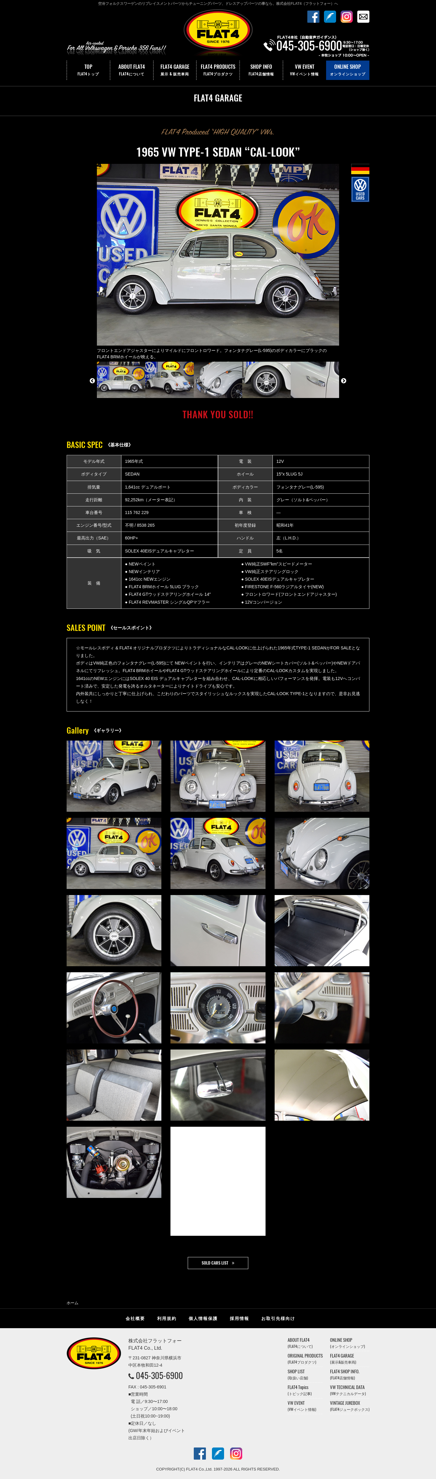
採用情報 (239, 1318)
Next (344, 381)
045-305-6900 (159, 1375)
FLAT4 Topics (300, 1390)
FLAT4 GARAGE (175, 70)
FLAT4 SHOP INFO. (344, 1374)
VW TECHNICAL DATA (348, 1390)
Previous (92, 381)
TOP (88, 70)
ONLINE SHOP (347, 70)
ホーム (72, 1303)
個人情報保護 (203, 1318)
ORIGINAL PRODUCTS (305, 1359)
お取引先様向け (278, 1318)
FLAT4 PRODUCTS (218, 70)
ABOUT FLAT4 (131, 70)
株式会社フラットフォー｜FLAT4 (218, 34)
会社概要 (135, 1318)
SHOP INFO (261, 70)
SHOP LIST (298, 1374)
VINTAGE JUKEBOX (349, 1406)
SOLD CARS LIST (215, 1263)
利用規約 (167, 1318)
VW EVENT (304, 70)
